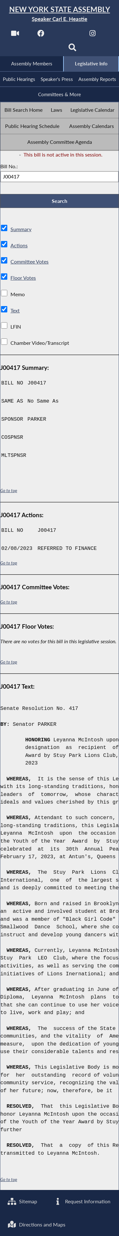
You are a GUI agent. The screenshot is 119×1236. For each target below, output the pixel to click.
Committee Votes (29, 263)
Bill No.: (9, 167)
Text (15, 312)
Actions (18, 247)
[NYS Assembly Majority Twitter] (67, 35)
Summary (20, 231)
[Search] (72, 50)
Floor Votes (23, 280)
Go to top (8, 492)
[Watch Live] (15, 35)
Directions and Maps (37, 1224)
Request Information (82, 1201)
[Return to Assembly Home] (59, 14)
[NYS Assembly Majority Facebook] (41, 35)
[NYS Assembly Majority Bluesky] (46, 50)
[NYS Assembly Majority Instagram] (92, 35)
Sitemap (22, 1201)
